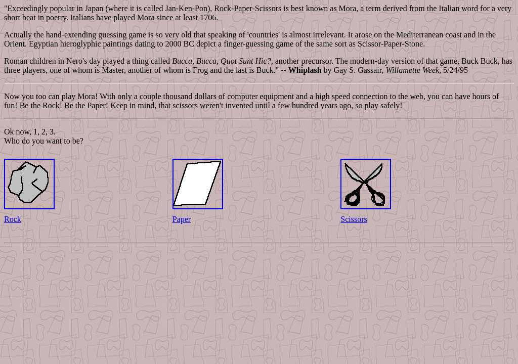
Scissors (353, 219)
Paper (181, 219)
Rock (12, 219)
